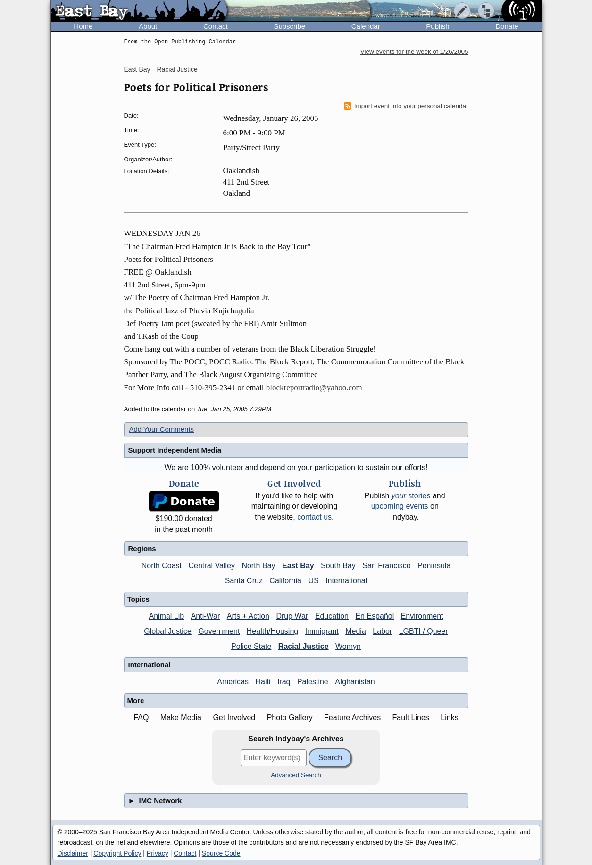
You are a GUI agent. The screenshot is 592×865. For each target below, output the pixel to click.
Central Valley (212, 566)
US (313, 581)
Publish (437, 26)
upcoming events (399, 506)
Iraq (284, 682)
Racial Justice (177, 69)
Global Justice (168, 631)
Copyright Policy (117, 853)
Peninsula (433, 566)
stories (411, 496)
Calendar (365, 26)
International (346, 581)
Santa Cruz (244, 581)
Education (332, 616)
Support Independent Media (175, 450)
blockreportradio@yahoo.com (314, 387)
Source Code (221, 853)
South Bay (338, 566)
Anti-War (205, 616)
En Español (374, 616)
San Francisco (386, 566)
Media (355, 631)
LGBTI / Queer (423, 631)
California (285, 581)
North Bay (258, 566)
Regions (142, 549)
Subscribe (289, 26)
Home (83, 26)
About (148, 26)
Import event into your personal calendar (406, 106)
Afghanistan (355, 682)
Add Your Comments (161, 429)
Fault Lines (410, 718)
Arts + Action (248, 616)
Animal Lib (166, 616)
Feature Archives (352, 718)
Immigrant (322, 631)
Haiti (262, 682)
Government (219, 631)
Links (449, 718)
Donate (506, 26)
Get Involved (234, 718)
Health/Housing (272, 631)
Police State (251, 646)
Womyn (348, 646)
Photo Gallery (290, 718)
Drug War (292, 616)
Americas (233, 682)
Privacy (157, 853)
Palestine (312, 682)
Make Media (180, 718)
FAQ (141, 718)
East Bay (137, 69)
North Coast (162, 566)
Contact (215, 26)
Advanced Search (296, 775)
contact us (314, 517)
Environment (422, 616)
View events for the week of (414, 51)
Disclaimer (73, 853)
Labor (382, 631)
